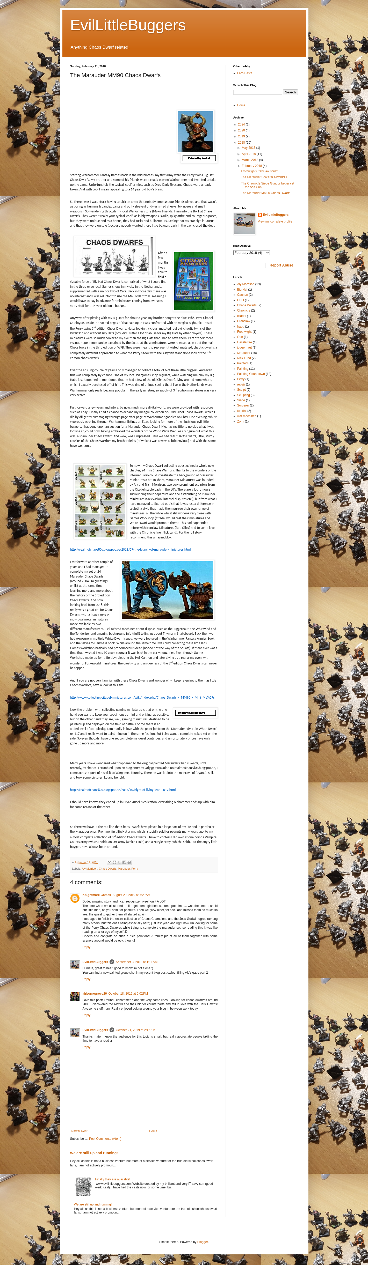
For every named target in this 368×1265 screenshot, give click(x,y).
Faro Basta (244, 73)
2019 (242, 136)
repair (241, 384)
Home (153, 1131)
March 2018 (250, 160)
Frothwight (244, 332)
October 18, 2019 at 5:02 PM (128, 993)
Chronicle (243, 310)
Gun (240, 337)
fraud (240, 326)
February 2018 (252, 166)
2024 (242, 124)
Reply (87, 947)
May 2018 (249, 148)
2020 (242, 130)
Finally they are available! (112, 1179)
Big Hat (242, 289)
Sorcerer (243, 405)
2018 (242, 142)
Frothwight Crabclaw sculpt (259, 171)
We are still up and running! (94, 1153)
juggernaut (244, 347)
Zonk (240, 421)
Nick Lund (244, 358)
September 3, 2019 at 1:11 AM (136, 962)
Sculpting (243, 395)
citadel (241, 316)
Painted (242, 363)
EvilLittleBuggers (128, 25)
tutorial (242, 411)
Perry (134, 868)
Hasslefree (244, 342)
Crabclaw (243, 321)
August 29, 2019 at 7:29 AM (131, 895)
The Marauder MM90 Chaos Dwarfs (265, 193)
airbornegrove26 (95, 993)
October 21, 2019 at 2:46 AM (135, 1030)
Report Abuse (281, 265)
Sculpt (241, 389)
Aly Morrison (89, 868)
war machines (246, 416)
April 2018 (249, 154)
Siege (241, 400)
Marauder (124, 868)
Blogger (202, 1242)
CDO (240, 300)
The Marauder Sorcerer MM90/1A (264, 177)
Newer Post (79, 1131)
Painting (242, 369)
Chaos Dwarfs (108, 868)
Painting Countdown (251, 374)
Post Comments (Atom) (105, 1139)
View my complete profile (275, 221)
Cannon (242, 295)
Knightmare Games (97, 895)
